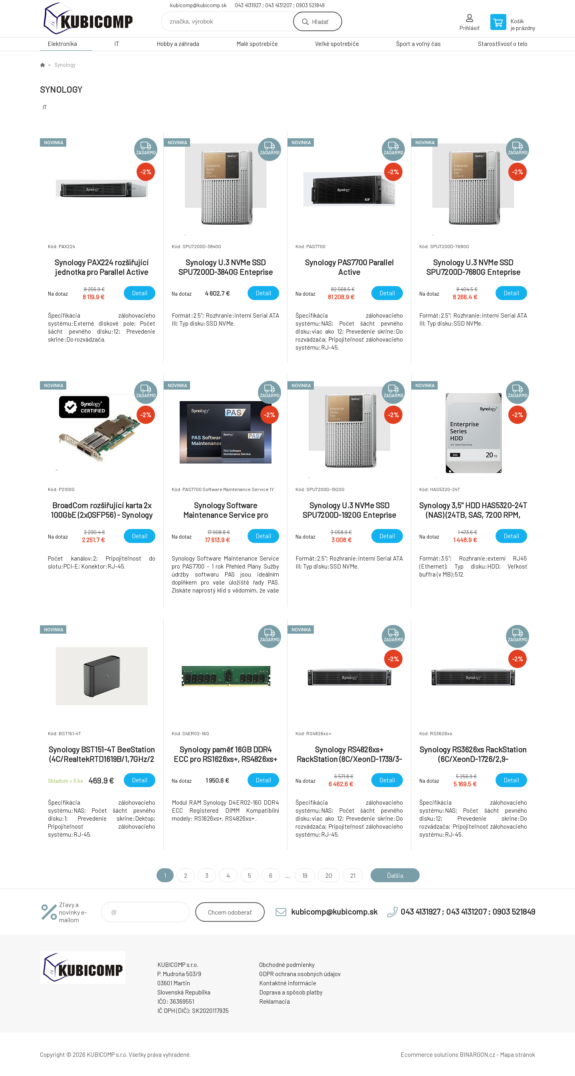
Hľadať (320, 21)
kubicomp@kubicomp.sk (198, 5)
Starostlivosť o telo (502, 43)
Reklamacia (274, 1001)
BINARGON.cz (477, 1054)
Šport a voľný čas (418, 43)
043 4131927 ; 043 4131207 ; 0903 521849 (280, 5)
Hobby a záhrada (178, 43)
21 (352, 875)
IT (116, 43)
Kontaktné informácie (287, 982)
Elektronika (62, 43)
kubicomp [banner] (88, 18)
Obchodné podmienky (287, 964)
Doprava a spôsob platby (291, 992)
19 (304, 875)
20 (328, 875)
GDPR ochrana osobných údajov (300, 973)
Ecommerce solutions (429, 1054)
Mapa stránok (517, 1054)
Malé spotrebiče (257, 43)
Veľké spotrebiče (337, 43)
